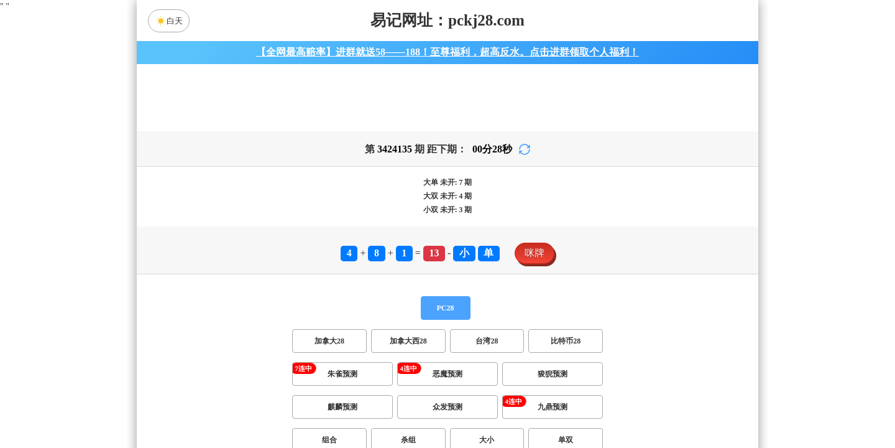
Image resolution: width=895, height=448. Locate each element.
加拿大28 (329, 348)
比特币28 (566, 348)
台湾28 (486, 348)
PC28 (445, 315)
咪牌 (534, 260)
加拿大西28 (408, 348)
